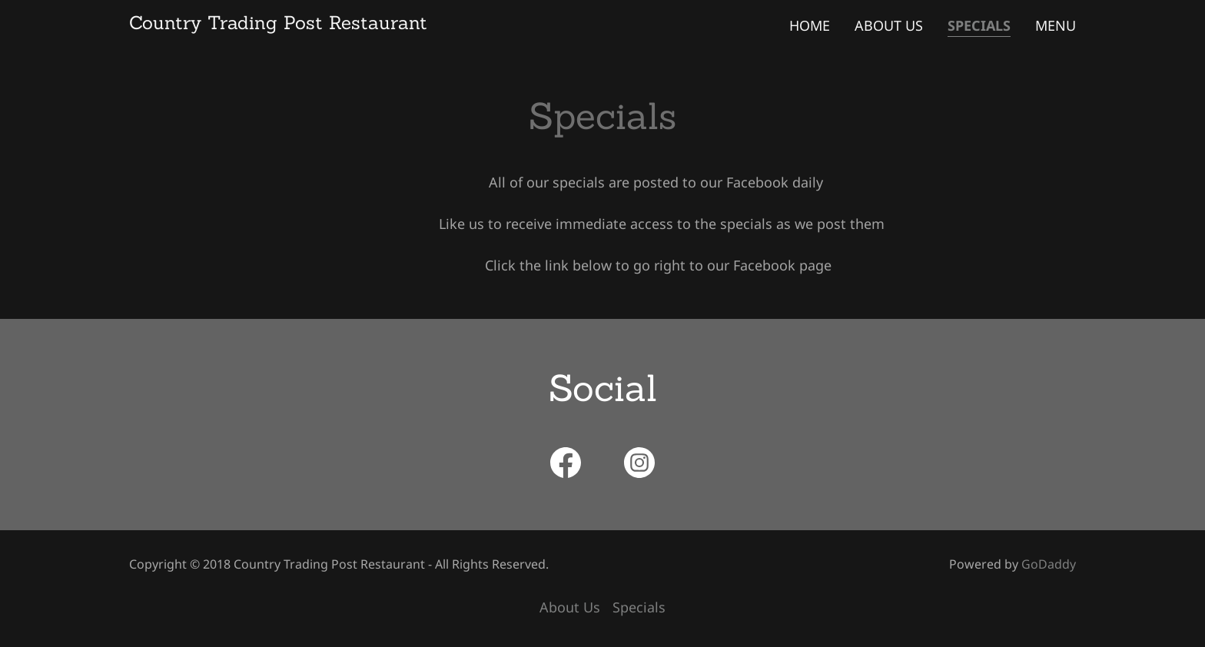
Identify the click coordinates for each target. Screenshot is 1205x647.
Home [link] (809, 25)
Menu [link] (1055, 25)
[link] (278, 24)
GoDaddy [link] (1048, 564)
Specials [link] (979, 25)
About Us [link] (889, 25)
